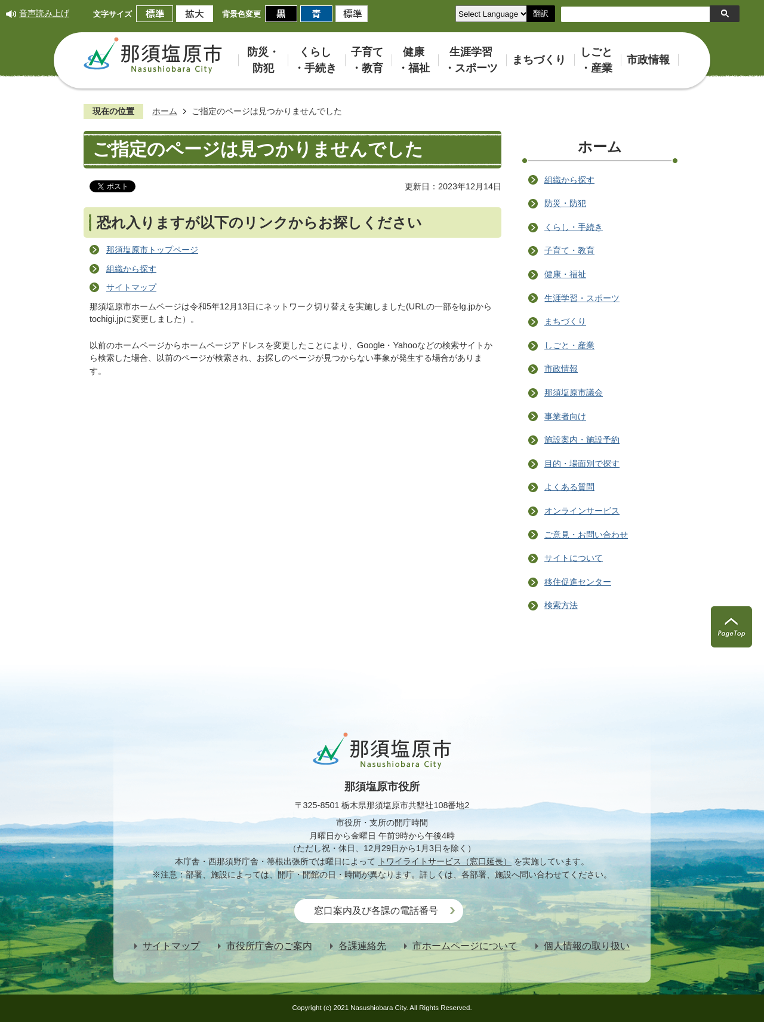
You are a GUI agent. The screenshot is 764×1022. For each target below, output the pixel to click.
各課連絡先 (362, 946)
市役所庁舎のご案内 (269, 946)
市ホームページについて (464, 946)
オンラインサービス (582, 510)
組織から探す (131, 269)
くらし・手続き (573, 227)
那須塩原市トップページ (152, 249)
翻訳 (541, 13)
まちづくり (565, 321)
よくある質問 (569, 487)
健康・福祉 (565, 274)
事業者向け (565, 416)
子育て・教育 (569, 250)
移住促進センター (577, 582)
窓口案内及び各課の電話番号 (376, 911)
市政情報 (561, 368)
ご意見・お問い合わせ (586, 534)
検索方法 (561, 605)
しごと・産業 (569, 345)
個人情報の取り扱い (587, 946)
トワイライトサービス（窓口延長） (445, 861)
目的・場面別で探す (582, 463)
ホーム (164, 111)
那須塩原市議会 (573, 392)
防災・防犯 (565, 203)
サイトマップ (131, 287)
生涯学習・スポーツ (582, 298)
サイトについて (573, 558)
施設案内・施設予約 (582, 439)
